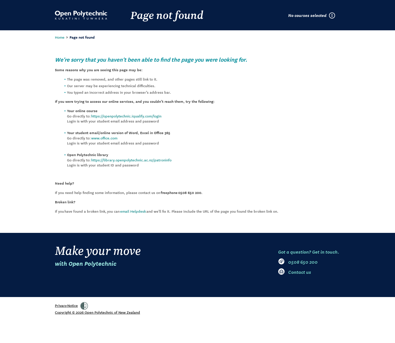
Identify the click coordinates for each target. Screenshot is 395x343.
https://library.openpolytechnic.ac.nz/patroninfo (131, 159)
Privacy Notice (66, 305)
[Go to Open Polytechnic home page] (81, 15)
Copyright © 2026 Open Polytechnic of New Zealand (97, 312)
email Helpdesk (133, 211)
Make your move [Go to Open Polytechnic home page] (98, 255)
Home (59, 37)
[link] (84, 306)
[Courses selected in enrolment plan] (314, 15)
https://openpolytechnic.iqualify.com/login (126, 115)
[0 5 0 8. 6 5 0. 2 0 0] (309, 262)
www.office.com (104, 137)
